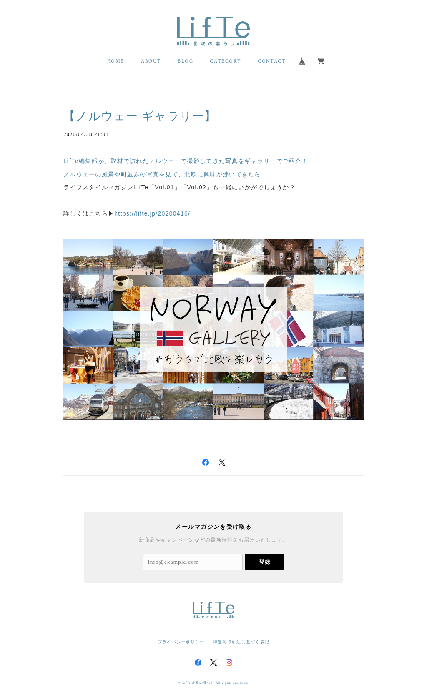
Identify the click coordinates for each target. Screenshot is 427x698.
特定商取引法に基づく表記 (241, 642)
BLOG (185, 61)
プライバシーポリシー (181, 642)
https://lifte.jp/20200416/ (152, 213)
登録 (265, 562)
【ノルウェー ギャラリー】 (140, 116)
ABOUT (151, 61)
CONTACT (272, 61)
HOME (115, 61)
